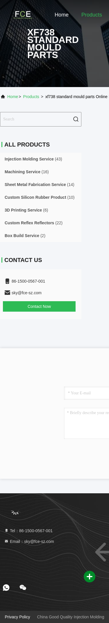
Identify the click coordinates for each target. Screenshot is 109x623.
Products (91, 15)
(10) (39, 197)
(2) (25, 235)
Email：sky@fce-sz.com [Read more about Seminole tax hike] (29, 541)
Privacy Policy (17, 617)
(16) (27, 171)
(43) (33, 159)
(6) (26, 210)
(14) (39, 184)
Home (62, 15)
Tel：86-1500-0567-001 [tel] (28, 530)
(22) (33, 223)
